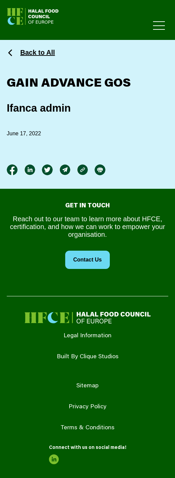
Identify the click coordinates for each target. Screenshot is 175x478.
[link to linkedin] (29, 169)
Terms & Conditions (87, 428)
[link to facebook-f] (12, 169)
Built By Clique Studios (88, 357)
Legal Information (87, 336)
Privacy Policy (87, 407)
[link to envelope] (64, 169)
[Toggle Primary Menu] (159, 25)
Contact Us (87, 260)
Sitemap (87, 386)
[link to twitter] (47, 169)
